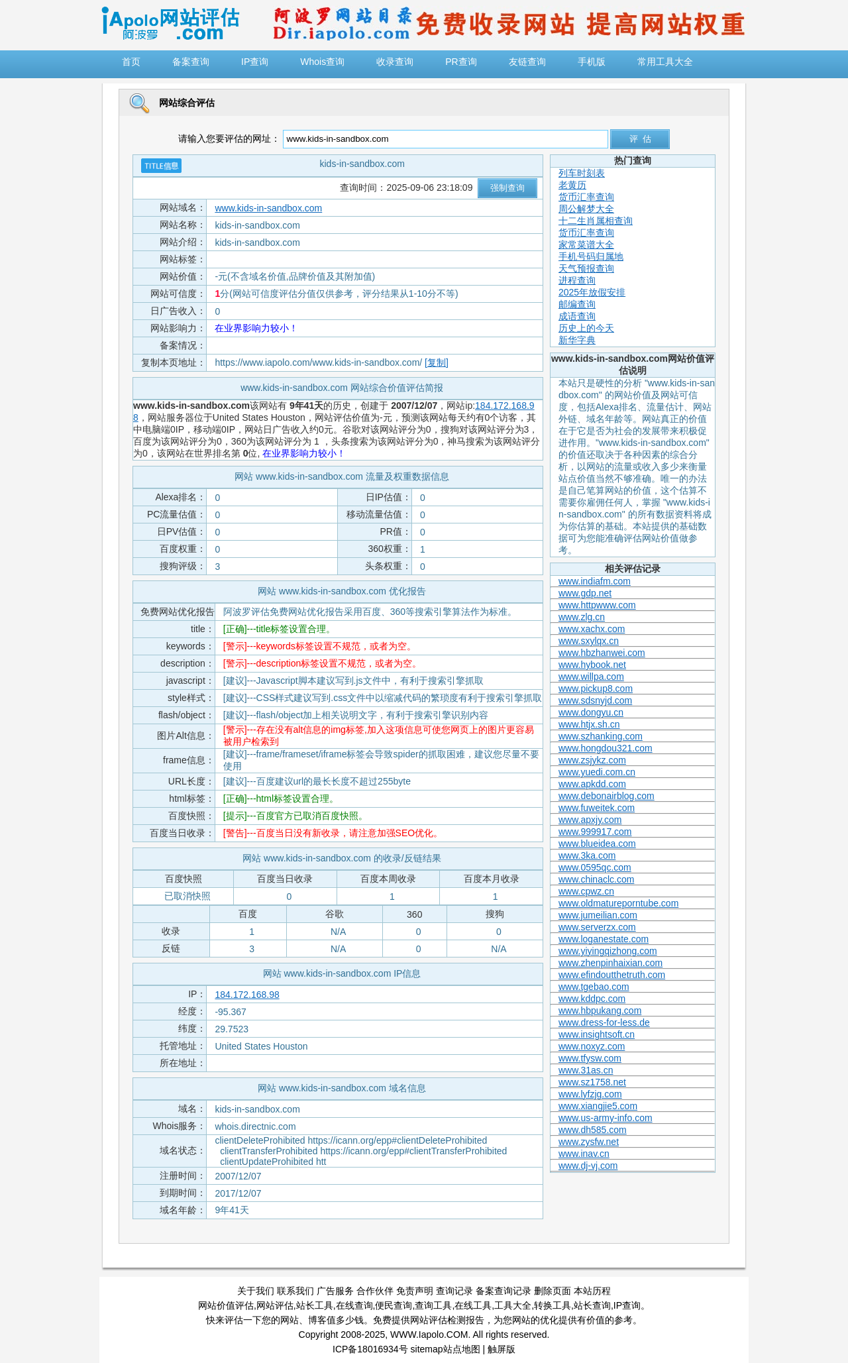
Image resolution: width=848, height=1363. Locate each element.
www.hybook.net (592, 664)
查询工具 (433, 1305)
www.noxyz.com (591, 1046)
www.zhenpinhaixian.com (610, 962)
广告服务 (335, 1290)
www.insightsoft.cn (596, 1034)
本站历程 (592, 1290)
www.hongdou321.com (605, 748)
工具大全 (512, 1305)
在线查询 (354, 1305)
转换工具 (552, 1305)
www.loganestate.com (603, 939)
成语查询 (577, 316)
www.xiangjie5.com (597, 1106)
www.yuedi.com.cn (596, 772)
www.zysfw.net (588, 1141)
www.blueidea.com (597, 843)
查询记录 (454, 1290)
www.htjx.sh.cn (589, 724)
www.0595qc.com (594, 867)
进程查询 (577, 280)
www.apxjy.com (589, 819)
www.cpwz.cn (586, 891)
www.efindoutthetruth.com (611, 974)
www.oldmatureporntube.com (618, 903)
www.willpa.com (591, 676)
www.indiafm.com (594, 581)
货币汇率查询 (586, 196)
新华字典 (577, 340)
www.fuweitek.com (596, 807)
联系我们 (295, 1290)
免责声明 (414, 1290)
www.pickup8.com (595, 688)
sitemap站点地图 (445, 1349)
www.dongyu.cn (590, 712)
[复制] (437, 362)
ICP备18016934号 (370, 1349)
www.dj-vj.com (587, 1165)
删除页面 (552, 1290)
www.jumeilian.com (597, 915)
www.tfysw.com (589, 1058)
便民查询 (393, 1305)
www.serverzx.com (597, 927)
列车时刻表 (581, 173)
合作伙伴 (375, 1290)
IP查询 (627, 1305)
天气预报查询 (586, 268)
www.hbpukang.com (599, 1010)
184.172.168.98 (247, 994)
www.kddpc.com (591, 998)
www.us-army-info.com (605, 1118)
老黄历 (572, 185)
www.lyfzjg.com (590, 1094)
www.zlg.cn (581, 617)
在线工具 (473, 1305)
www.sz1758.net (592, 1082)
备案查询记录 (503, 1290)
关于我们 (255, 1290)
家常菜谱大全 (586, 244)
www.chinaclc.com (596, 879)
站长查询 (592, 1305)
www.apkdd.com (592, 784)
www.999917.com (595, 831)
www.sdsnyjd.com (595, 700)
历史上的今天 (586, 328)
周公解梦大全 (586, 208)
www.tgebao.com (593, 986)
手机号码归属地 (590, 256)
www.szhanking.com (600, 736)
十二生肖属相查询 (595, 220)
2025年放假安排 (591, 292)
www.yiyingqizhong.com (607, 951)
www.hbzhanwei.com (601, 652)
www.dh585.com (592, 1129)
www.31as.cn (585, 1070)
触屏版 (501, 1349)
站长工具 (314, 1305)
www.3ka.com (586, 855)
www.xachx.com (591, 629)
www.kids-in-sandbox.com (268, 208)
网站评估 (274, 1305)
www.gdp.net (584, 593)
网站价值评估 (226, 1305)
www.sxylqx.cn (588, 640)
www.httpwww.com (597, 605)
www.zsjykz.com (592, 760)
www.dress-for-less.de (604, 1022)
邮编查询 (577, 304)
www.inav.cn (584, 1153)
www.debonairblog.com (606, 796)
